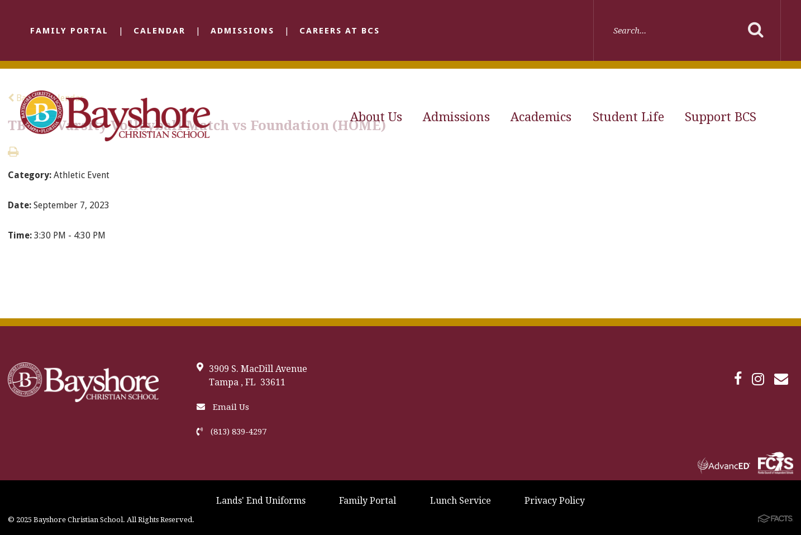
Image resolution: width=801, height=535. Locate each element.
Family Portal (69, 31)
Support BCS (720, 117)
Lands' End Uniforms (261, 500)
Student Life (628, 117)
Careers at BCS (339, 31)
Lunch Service (460, 500)
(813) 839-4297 (231, 432)
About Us (376, 117)
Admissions (242, 31)
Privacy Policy (555, 500)
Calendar (159, 31)
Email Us (223, 407)
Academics (541, 117)
